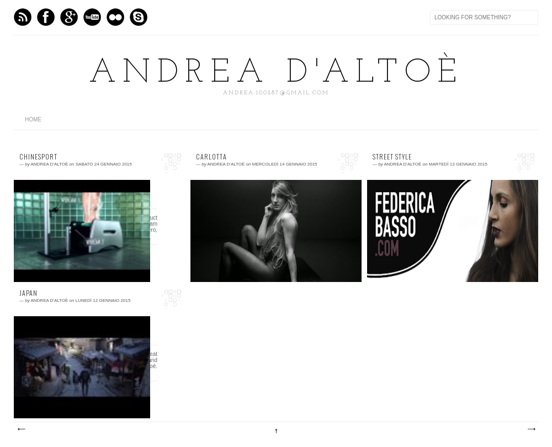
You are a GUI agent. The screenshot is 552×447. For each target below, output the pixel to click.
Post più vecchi (531, 429)
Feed (22, 17)
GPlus (69, 17)
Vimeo (92, 17)
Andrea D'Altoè (276, 73)
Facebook (46, 17)
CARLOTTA (211, 156)
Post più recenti (21, 429)
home (33, 119)
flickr (115, 17)
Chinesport (38, 156)
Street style (392, 156)
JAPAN (28, 293)
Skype (138, 17)
